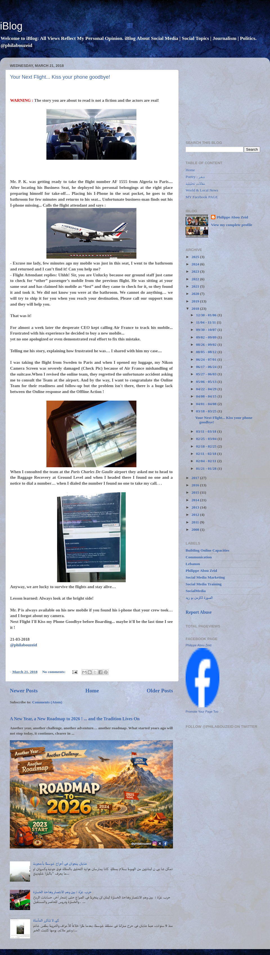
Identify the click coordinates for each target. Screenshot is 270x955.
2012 (196, 515)
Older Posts (160, 691)
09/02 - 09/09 (206, 337)
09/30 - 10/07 (206, 330)
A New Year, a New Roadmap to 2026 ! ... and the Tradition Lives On (75, 718)
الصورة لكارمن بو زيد (199, 597)
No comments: (54, 672)
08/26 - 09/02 (206, 344)
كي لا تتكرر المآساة (46, 920)
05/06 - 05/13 (206, 382)
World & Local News (202, 190)
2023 (196, 271)
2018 (196, 308)
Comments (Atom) (47, 702)
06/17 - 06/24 (206, 367)
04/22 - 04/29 (206, 389)
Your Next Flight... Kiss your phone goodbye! (60, 77)
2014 (196, 500)
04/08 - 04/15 (206, 396)
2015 (196, 492)
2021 (196, 286)
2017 (196, 478)
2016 (196, 485)
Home (92, 691)
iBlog (11, 26)
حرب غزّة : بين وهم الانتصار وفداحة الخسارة (62, 892)
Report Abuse (199, 612)
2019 (196, 301)
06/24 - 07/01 (206, 359)
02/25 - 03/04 (206, 439)
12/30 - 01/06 (206, 315)
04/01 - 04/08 (206, 404)
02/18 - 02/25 (206, 446)
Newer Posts (24, 691)
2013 (196, 507)
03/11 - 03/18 (206, 431)
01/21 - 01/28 (206, 468)
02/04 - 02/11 (206, 461)
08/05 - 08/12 (206, 352)
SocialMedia (196, 591)
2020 (196, 294)
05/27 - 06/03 (206, 374)
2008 (196, 529)
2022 (196, 279)
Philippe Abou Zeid (232, 217)
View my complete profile (231, 225)
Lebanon (193, 564)
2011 (196, 522)
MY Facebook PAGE (202, 197)
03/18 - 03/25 (206, 411)
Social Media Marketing (205, 577)
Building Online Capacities (207, 550)
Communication (199, 557)
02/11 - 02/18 (206, 453)
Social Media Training (204, 584)
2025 (196, 257)
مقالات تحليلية (195, 183)
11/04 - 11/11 (206, 322)
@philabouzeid (23, 645)
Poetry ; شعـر (195, 177)
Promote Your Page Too (202, 711)
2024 (196, 264)
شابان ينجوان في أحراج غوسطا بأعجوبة (60, 863)
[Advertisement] (223, 97)
